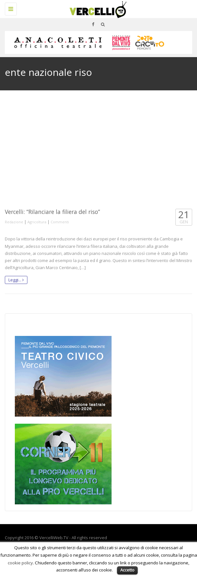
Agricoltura (36, 221)
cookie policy (20, 563)
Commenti (60, 221)
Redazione (14, 221)
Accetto (127, 570)
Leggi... (16, 280)
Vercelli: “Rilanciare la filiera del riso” (52, 212)
